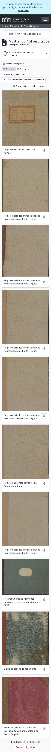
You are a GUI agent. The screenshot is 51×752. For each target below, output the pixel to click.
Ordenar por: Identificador (14, 74)
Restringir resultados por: (25, 34)
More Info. (23, 10)
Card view (8, 69)
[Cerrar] (47, 4)
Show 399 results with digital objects (30, 86)
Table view (23, 69)
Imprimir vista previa (13, 63)
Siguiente (30, 747)
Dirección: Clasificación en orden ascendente (23, 79)
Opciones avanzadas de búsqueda (19, 53)
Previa (19, 747)
